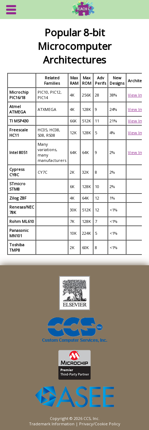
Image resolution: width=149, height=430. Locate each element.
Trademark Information (51, 423)
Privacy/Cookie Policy (99, 423)
